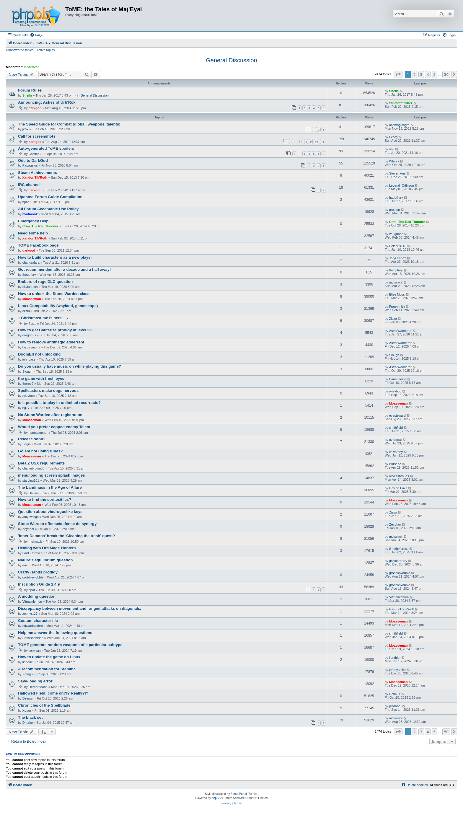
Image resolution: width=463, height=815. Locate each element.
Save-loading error (35, 681)
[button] (398, 74)
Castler (34, 154)
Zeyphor (28, 529)
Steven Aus (397, 173)
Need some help (33, 233)
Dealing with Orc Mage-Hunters (47, 548)
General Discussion (231, 60)
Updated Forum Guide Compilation (50, 197)
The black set (30, 717)
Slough (394, 355)
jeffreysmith (397, 669)
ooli (391, 149)
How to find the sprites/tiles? (44, 499)
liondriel (28, 662)
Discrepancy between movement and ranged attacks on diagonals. (79, 608)
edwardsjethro (32, 625)
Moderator (31, 67)
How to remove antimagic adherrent (51, 342)
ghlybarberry (398, 561)
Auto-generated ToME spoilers (46, 148)
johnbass (28, 359)
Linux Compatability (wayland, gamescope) (58, 306)
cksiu (26, 311)
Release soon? (31, 439)
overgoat (395, 439)
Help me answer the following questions (55, 632)
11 (322, 142)
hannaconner (38, 432)
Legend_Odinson (401, 185)
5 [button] (434, 74)
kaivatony (396, 452)
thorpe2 (27, 383)
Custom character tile (38, 620)
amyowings (30, 517)
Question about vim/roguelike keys (50, 511)
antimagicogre (399, 125)
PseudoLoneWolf (401, 609)
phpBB (216, 798)
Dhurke (27, 722)
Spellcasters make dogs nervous (48, 390)
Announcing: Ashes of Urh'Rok (47, 102)
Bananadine (398, 379)
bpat (25, 202)
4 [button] (428, 74)
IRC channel (29, 184)
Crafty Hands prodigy (38, 572)
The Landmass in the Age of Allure (50, 487)
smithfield (396, 427)
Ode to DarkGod (33, 160)
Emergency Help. (34, 221)
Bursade (395, 464)
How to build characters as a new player (55, 257)
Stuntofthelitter (401, 103)
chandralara (31, 262)
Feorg (393, 137)
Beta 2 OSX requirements (41, 463)
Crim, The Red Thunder (40, 226)
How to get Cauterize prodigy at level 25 (55, 330)
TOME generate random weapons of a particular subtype (70, 645)
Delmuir (28, 698)
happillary (396, 197)
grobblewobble (33, 577)
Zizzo (32, 323)
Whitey (394, 161)
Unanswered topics (20, 50)
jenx (25, 129)
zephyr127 (30, 613)
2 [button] (414, 74)
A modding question (37, 596)
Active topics (46, 50)
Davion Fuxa (38, 493)
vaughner (396, 234)
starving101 (30, 480)
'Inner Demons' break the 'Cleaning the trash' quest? (66, 536)
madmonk (30, 214)
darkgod (35, 108)
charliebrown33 (33, 468)
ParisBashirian (32, 638)
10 (316, 142)
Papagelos (30, 165)
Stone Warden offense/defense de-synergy (57, 523)
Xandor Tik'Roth (34, 177)
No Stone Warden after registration (50, 415)
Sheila (27, 95)
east (25, 565)
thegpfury (29, 274)
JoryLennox (397, 258)
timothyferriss (398, 548)
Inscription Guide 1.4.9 (39, 584)
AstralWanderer (400, 330)
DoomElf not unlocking (39, 354)
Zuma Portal (239, 794)
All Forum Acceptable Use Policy (48, 209)
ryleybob (28, 395)
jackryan (35, 650)
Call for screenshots (37, 136)
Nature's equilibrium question (45, 560)
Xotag (26, 674)
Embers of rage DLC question (45, 281)
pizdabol (395, 706)
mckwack (395, 282)
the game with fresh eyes (41, 378)
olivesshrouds (399, 476)
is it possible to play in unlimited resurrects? (59, 402)
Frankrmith (397, 306)
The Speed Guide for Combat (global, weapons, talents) (69, 124)
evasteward (397, 415)
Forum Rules (30, 90)
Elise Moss (397, 294)
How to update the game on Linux (49, 657)
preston (394, 209)
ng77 (26, 408)
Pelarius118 (397, 246)
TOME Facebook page (38, 245)
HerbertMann (38, 687)
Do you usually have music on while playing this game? (69, 366)
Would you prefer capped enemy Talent (54, 427)
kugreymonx (31, 347)
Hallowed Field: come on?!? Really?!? (53, 693)
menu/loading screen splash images (51, 475)
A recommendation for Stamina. (47, 669)
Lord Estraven (32, 553)
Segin (26, 444)
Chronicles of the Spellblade (44, 705)
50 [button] (446, 74)
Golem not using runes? (40, 451)
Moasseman (31, 299)
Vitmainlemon (32, 601)
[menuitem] (36, 35)
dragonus (29, 335)
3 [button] (421, 74)
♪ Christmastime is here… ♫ (44, 318)
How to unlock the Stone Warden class (53, 293)
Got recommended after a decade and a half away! (64, 269)
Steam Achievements (37, 172)
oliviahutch (30, 286)
